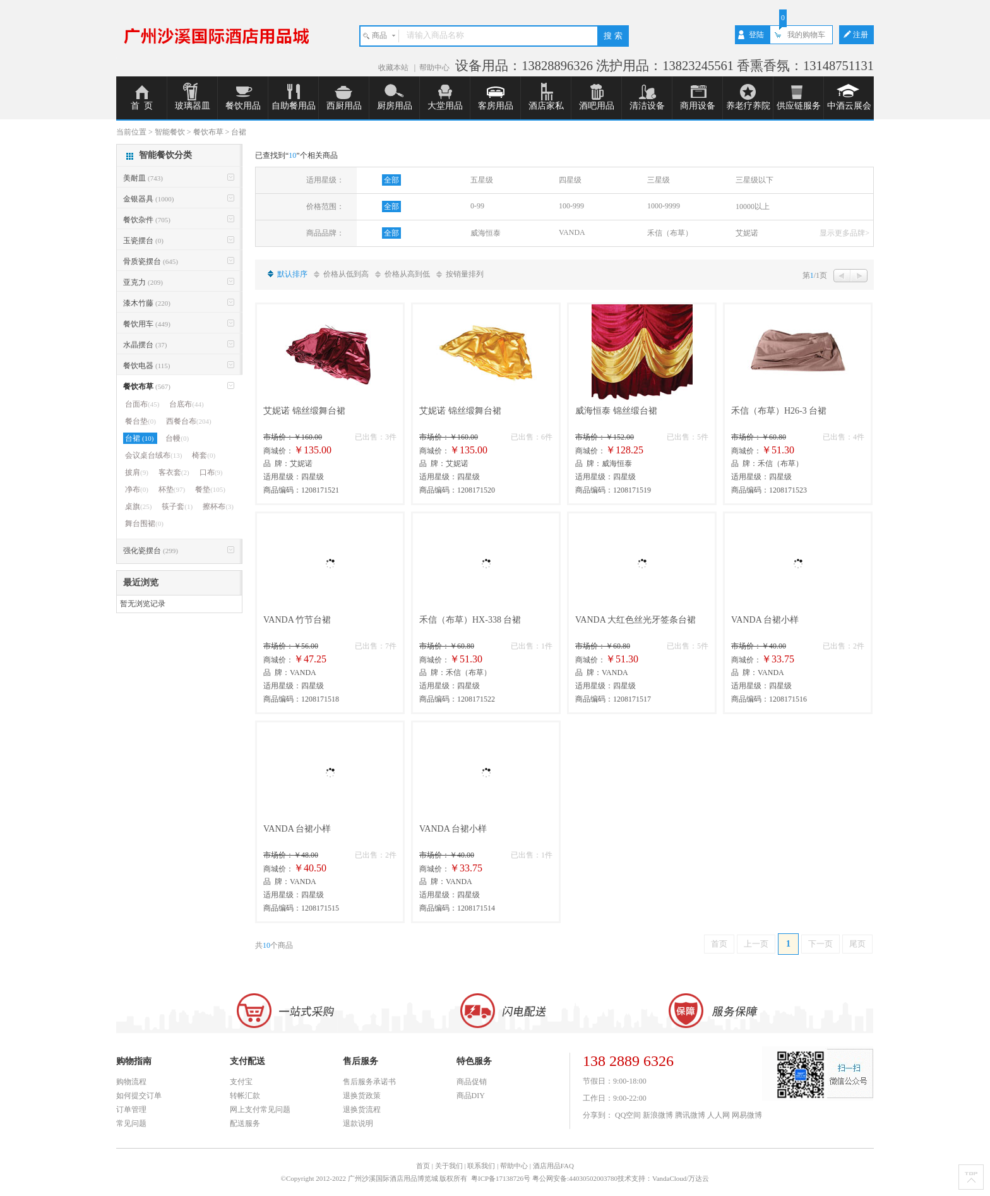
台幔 (177, 438)
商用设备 (697, 106)
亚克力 (143, 282)
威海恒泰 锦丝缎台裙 (616, 411)
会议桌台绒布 (153, 455)
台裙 (140, 438)
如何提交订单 (139, 1095)
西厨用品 (344, 106)
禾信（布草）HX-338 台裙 (470, 620)
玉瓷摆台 (143, 240)
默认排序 (292, 274)
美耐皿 (143, 178)
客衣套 (173, 472)
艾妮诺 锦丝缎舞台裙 (304, 411)
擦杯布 (218, 506)
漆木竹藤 (146, 303)
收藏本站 (394, 67)
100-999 (571, 205)
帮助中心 (434, 67)
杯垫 (171, 489)
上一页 (756, 943)
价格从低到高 (346, 274)
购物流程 (131, 1081)
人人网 (718, 1115)
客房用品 (495, 106)
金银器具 (148, 198)
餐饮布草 (146, 386)
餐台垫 (140, 421)
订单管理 (131, 1109)
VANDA (572, 232)
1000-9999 (663, 205)
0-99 (477, 205)
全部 (391, 180)
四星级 (570, 180)
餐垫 (210, 489)
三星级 (658, 180)
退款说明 (358, 1123)
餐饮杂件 (146, 219)
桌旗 (138, 506)
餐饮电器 (146, 365)
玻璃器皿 (192, 106)
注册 (860, 34)
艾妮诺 (747, 233)
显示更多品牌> (844, 233)
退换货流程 (362, 1109)
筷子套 (177, 506)
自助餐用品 (293, 106)
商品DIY (470, 1095)
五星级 (481, 180)
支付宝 (241, 1081)
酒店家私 (546, 106)
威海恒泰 (485, 233)
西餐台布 (189, 421)
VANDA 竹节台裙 (297, 620)
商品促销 (471, 1081)
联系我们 (481, 1165)
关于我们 (449, 1165)
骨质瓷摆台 (150, 261)
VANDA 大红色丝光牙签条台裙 (635, 620)
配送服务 (245, 1123)
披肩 (136, 472)
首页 (719, 943)
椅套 (203, 455)
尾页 (857, 943)
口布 (211, 472)
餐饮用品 (243, 106)
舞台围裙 (144, 523)
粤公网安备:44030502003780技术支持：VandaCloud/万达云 (621, 1178)
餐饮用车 (146, 324)
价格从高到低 (407, 274)
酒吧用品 (596, 106)
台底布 (186, 404)
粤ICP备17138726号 (501, 1178)
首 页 (142, 106)
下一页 (820, 943)
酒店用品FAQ (553, 1165)
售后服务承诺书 (369, 1081)
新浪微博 (658, 1115)
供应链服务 (799, 106)
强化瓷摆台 (150, 550)
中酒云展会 (849, 106)
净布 (136, 489)
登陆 (756, 34)
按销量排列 (465, 274)
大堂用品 (445, 106)
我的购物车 (806, 34)
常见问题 (131, 1123)
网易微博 (747, 1115)
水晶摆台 (145, 344)
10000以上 (753, 206)
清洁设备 (647, 106)
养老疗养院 (748, 106)
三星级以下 (754, 180)
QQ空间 (628, 1115)
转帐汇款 (245, 1095)
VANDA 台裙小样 (765, 620)
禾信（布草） (670, 233)
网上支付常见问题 (260, 1109)
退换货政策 (362, 1095)
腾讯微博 (690, 1115)
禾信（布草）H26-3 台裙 (778, 411)
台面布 (142, 404)
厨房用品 (394, 106)
